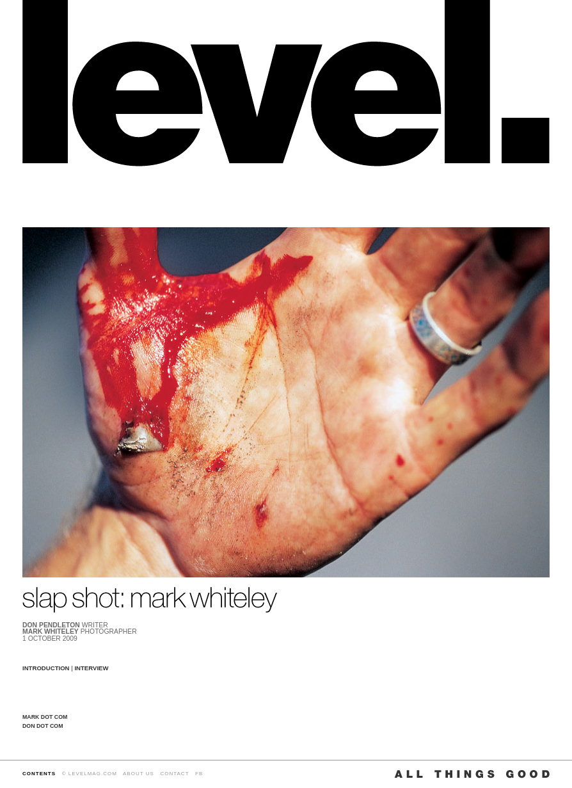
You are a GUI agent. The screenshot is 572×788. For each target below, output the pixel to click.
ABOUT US (138, 773)
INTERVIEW (91, 667)
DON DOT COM (42, 726)
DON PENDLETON (51, 625)
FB (199, 773)
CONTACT (174, 773)
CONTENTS (39, 773)
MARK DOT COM (44, 717)
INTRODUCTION (46, 667)
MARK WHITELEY (50, 631)
